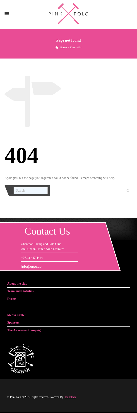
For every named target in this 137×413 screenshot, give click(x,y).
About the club (17, 283)
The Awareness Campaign (24, 330)
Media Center (16, 315)
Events (11, 298)
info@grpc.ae (31, 267)
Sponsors (13, 322)
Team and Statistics (20, 291)
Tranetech (70, 397)
